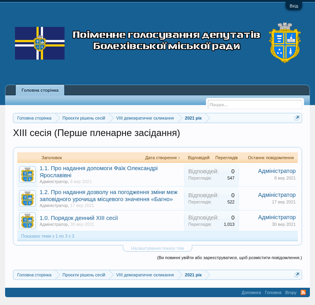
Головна (273, 292)
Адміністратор (54, 181)
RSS (303, 292)
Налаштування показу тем (157, 248)
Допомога (251, 292)
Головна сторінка (40, 90)
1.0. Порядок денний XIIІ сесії (79, 218)
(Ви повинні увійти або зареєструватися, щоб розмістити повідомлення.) (229, 257)
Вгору (291, 292)
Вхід (294, 6)
